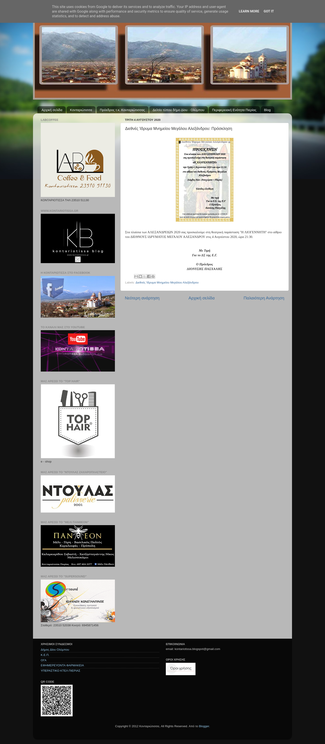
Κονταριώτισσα (81, 110)
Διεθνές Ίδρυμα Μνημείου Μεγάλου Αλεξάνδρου (167, 282)
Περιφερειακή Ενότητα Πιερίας (234, 110)
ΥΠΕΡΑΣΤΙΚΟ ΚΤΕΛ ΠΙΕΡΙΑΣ (60, 670)
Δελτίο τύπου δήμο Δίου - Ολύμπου (178, 110)
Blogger (204, 726)
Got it (269, 11)
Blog (267, 110)
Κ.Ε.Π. (45, 655)
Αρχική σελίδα (52, 110)
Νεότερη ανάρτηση (142, 298)
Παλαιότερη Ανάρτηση (264, 298)
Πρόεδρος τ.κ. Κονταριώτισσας (122, 110)
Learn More (249, 11)
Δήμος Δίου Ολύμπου (55, 649)
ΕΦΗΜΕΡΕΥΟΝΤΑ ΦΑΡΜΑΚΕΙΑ (62, 665)
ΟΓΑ (43, 660)
